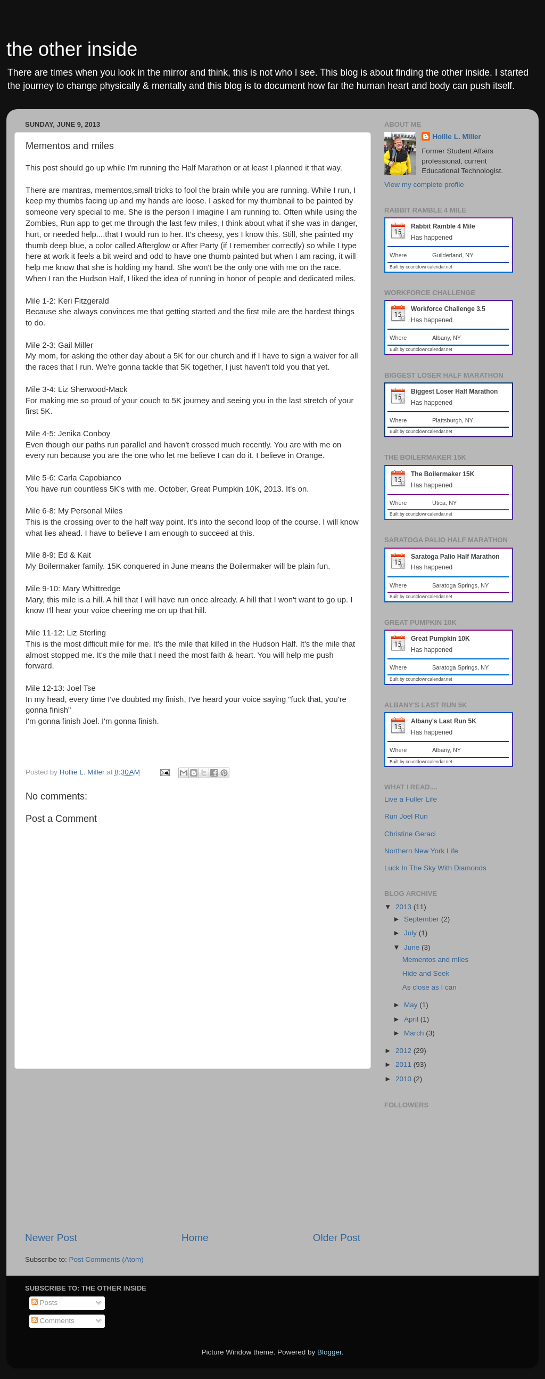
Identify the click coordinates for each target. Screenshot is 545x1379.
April (412, 1019)
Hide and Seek (426, 973)
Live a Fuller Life (410, 799)
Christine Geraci (410, 834)
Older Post (336, 1237)
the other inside (71, 49)
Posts (44, 1303)
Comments (53, 1321)
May (411, 1005)
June (413, 947)
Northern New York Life (421, 851)
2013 (404, 907)
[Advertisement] (192, 1150)
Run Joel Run (406, 816)
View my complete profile (424, 185)
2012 (404, 1051)
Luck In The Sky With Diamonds (435, 868)
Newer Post (51, 1237)
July (411, 933)
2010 (404, 1079)
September (422, 919)
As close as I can (429, 987)
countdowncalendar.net (429, 267)
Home (194, 1237)
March (415, 1033)
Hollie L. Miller (456, 137)
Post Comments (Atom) (106, 1259)
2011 (404, 1064)
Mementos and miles (435, 960)
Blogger (329, 1352)
